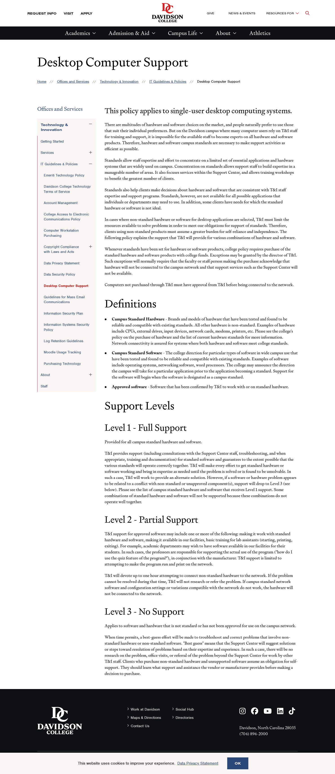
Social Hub (185, 709)
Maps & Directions (146, 717)
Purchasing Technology (62, 363)
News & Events (242, 13)
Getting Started (52, 141)
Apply (86, 13)
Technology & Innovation (119, 81)
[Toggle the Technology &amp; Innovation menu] (90, 124)
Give (210, 13)
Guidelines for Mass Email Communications (64, 299)
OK (238, 763)
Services (47, 152)
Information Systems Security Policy (66, 327)
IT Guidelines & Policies (167, 81)
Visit (68, 13)
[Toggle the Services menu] (90, 152)
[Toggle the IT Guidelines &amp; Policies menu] (90, 164)
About (223, 33)
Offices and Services (73, 81)
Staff (44, 386)
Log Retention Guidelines (63, 341)
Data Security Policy (59, 274)
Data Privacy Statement (61, 263)
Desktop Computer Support (66, 286)
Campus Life (182, 33)
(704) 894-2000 (253, 733)
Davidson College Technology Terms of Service (67, 189)
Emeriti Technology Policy (64, 175)
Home (41, 81)
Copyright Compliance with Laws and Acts (61, 249)
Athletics (259, 33)
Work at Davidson (145, 709)
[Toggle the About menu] (90, 374)
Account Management (60, 203)
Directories (185, 717)
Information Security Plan (63, 313)
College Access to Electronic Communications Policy (66, 217)
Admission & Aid (129, 33)
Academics (77, 33)
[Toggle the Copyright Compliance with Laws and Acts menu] (90, 246)
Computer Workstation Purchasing (61, 233)
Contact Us (140, 726)
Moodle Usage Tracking (62, 352)
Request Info (42, 13)
